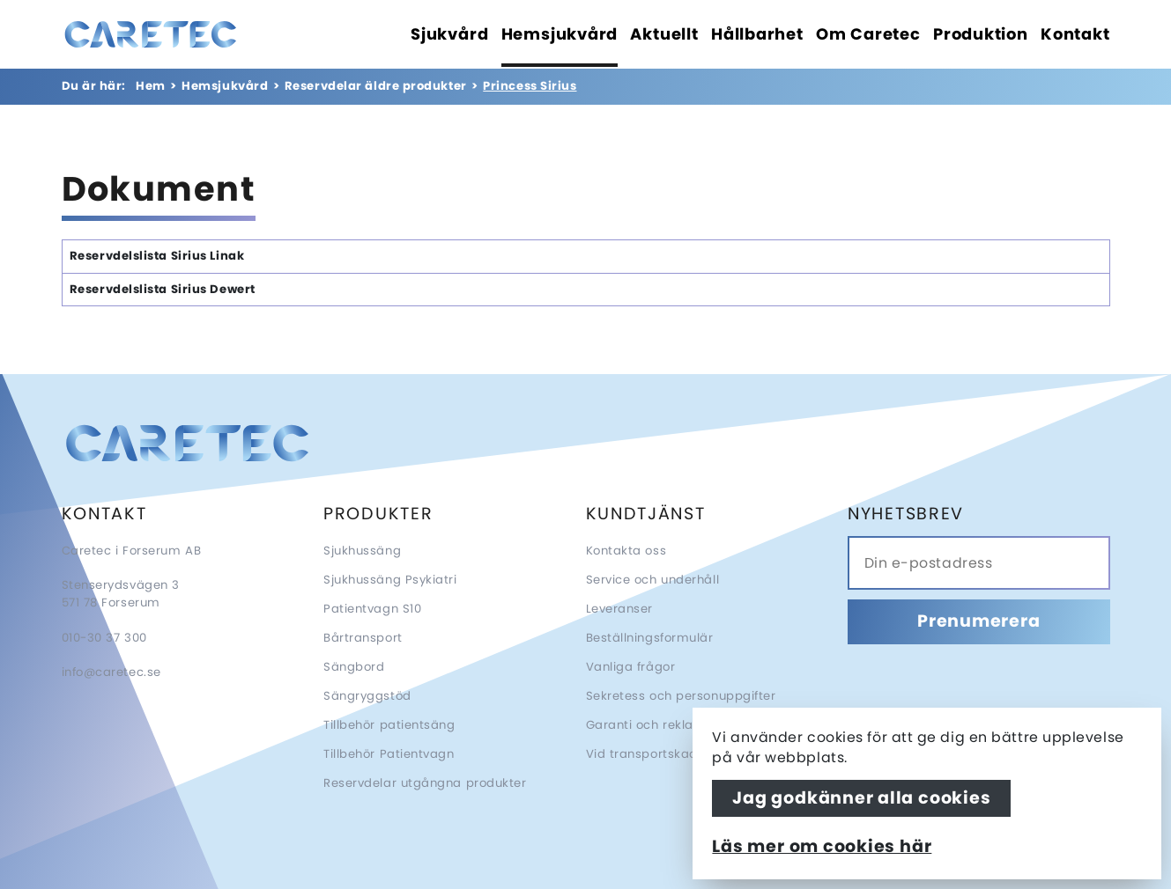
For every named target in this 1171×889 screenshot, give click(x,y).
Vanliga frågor (631, 666)
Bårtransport (363, 637)
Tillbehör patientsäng (389, 724)
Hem (151, 85)
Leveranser (620, 608)
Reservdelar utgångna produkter (425, 783)
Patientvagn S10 (372, 608)
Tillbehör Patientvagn (389, 754)
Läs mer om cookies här (821, 846)
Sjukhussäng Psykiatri (390, 579)
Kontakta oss (626, 550)
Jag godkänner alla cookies (861, 798)
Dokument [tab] (159, 192)
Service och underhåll (653, 579)
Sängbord (353, 666)
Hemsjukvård (225, 85)
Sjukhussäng (362, 550)
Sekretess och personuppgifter (681, 695)
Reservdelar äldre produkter (376, 85)
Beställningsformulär (650, 637)
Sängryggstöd (367, 695)
